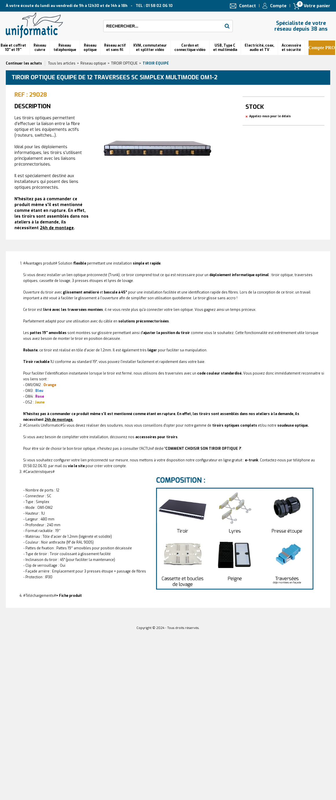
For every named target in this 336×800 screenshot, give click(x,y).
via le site (76, 466)
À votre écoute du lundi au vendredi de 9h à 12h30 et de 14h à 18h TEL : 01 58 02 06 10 (89, 5)
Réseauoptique (90, 47)
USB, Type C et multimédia (225, 47)
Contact (247, 6)
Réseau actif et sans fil (115, 47)
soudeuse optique (292, 425)
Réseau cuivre (40, 47)
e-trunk (251, 460)
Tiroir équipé (156, 63)
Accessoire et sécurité (291, 47)
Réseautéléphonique (64, 47)
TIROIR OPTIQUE (124, 63)
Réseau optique (93, 63)
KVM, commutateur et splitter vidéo (150, 47)
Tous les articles (61, 63)
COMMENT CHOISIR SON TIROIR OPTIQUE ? (203, 448)
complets (234, 425)
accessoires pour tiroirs (156, 437)
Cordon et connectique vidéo (190, 47)
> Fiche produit (69, 595)
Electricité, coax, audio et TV (259, 47)
